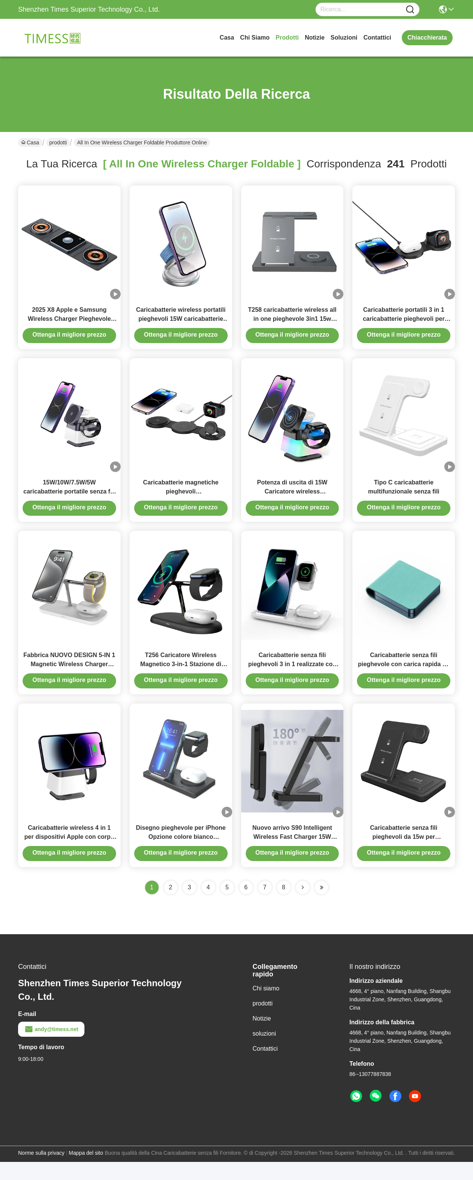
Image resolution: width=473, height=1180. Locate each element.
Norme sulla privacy (41, 1171)
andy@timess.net (51, 1047)
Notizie (315, 37)
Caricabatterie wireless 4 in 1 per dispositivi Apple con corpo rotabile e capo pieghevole (69, 855)
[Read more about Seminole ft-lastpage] (321, 905)
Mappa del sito (86, 1171)
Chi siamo (254, 37)
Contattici (377, 37)
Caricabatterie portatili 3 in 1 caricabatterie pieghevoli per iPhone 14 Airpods (404, 323)
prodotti (287, 37)
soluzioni (344, 37)
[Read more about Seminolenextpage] (302, 905)
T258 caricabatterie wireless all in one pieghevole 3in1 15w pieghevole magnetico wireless (292, 323)
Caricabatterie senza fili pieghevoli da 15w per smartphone (404, 855)
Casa (227, 37)
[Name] (410, 9)
